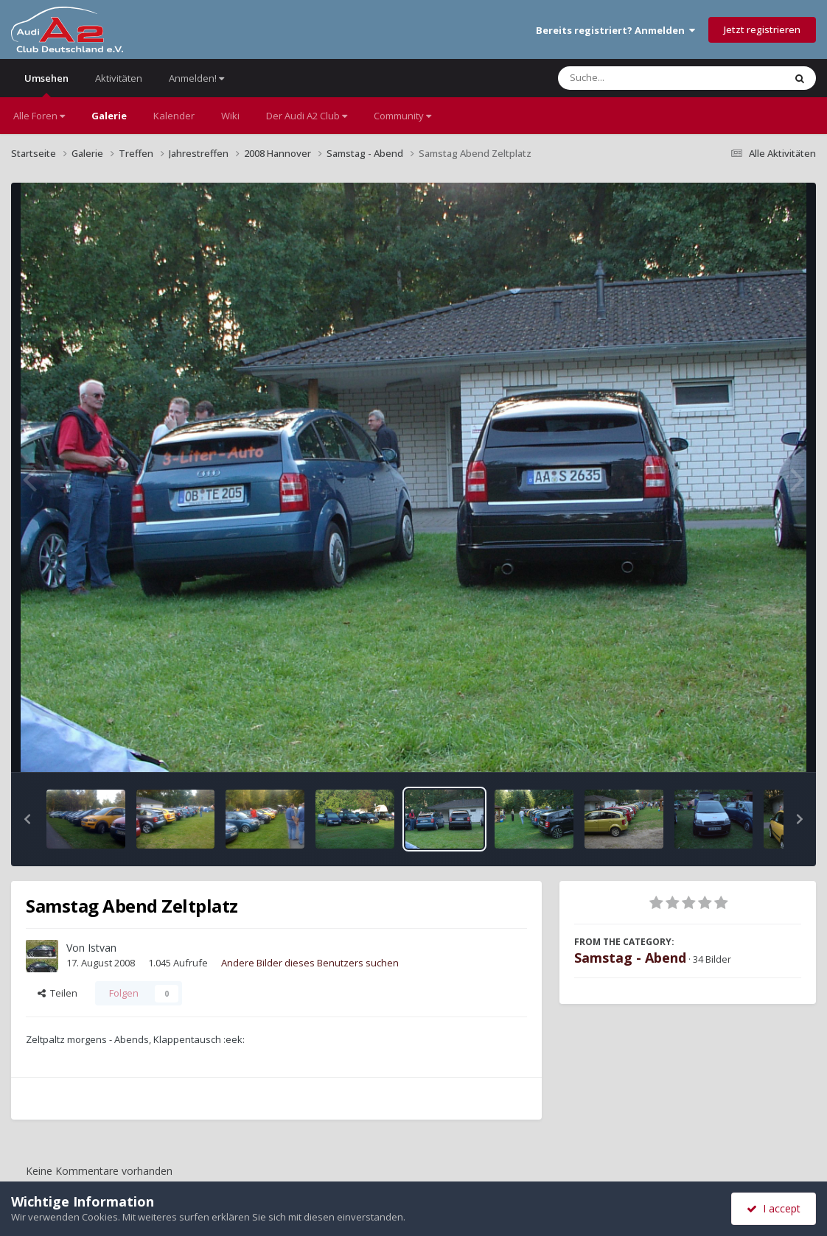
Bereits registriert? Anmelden (615, 30)
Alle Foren (39, 115)
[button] (27, 819)
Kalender (174, 115)
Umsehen (46, 84)
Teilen (57, 993)
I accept (773, 1208)
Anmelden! (196, 78)
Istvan (102, 948)
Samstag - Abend (630, 957)
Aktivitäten (118, 78)
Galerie (109, 115)
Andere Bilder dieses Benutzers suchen (310, 962)
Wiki (230, 115)
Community (402, 115)
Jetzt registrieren (762, 29)
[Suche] (641, 78)
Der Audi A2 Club (306, 115)
